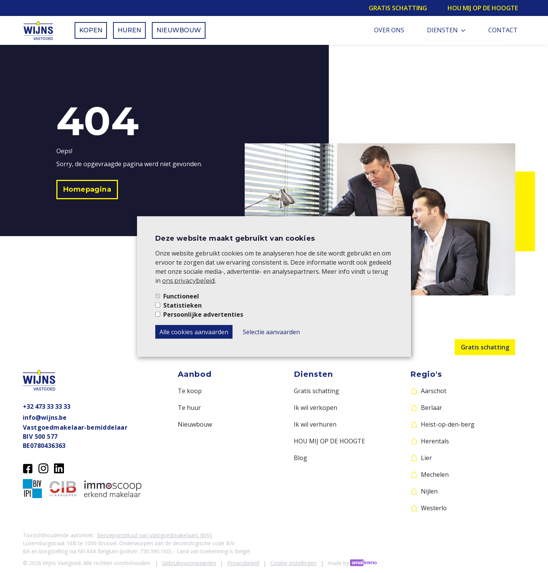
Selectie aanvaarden (271, 332)
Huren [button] (129, 30)
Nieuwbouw (195, 424)
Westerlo (434, 508)
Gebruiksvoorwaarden (189, 563)
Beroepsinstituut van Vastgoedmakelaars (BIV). (155, 535)
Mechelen (435, 474)
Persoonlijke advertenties (203, 314)
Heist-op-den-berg (448, 424)
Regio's (426, 374)
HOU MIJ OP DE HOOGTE (329, 441)
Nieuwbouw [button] (178, 30)
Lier (426, 458)
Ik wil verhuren (315, 424)
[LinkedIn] (59, 467)
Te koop (190, 391)
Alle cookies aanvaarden (193, 332)
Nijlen (429, 491)
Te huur (189, 407)
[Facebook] (28, 467)
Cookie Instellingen (293, 563)
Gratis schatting (485, 347)
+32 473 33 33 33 (46, 406)
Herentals (435, 441)
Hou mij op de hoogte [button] (483, 8)
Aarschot (433, 391)
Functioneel (181, 296)
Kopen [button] (90, 30)
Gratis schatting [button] (398, 8)
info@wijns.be (45, 417)
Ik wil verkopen (315, 407)
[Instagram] (43, 467)
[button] (87, 189)
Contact (503, 30)
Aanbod (195, 374)
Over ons (389, 30)
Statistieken (182, 305)
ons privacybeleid (188, 280)
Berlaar (431, 407)
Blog (300, 458)
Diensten (446, 30)
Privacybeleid (243, 563)
